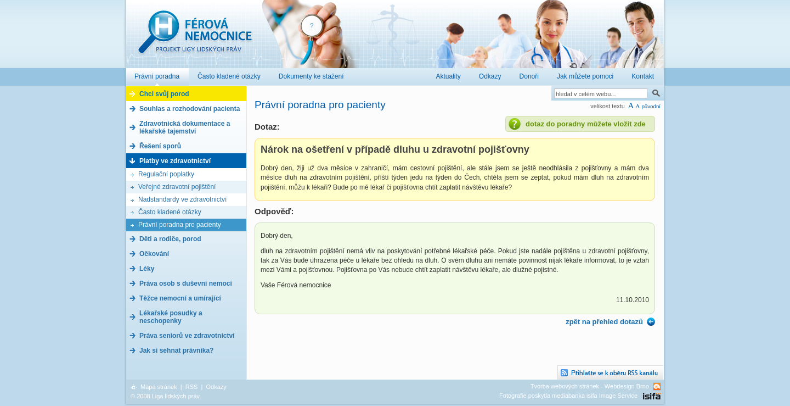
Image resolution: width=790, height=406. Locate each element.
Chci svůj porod (164, 94)
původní (651, 106)
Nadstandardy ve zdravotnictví (182, 199)
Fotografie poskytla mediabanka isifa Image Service (568, 395)
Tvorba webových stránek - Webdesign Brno (590, 386)
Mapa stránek (158, 386)
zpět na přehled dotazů (604, 322)
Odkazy (216, 386)
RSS (191, 386)
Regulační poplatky (166, 174)
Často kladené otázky (169, 212)
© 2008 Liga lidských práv (165, 396)
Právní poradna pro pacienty (179, 225)
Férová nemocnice (195, 37)
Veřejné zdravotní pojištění (177, 187)
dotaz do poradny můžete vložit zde (586, 124)
